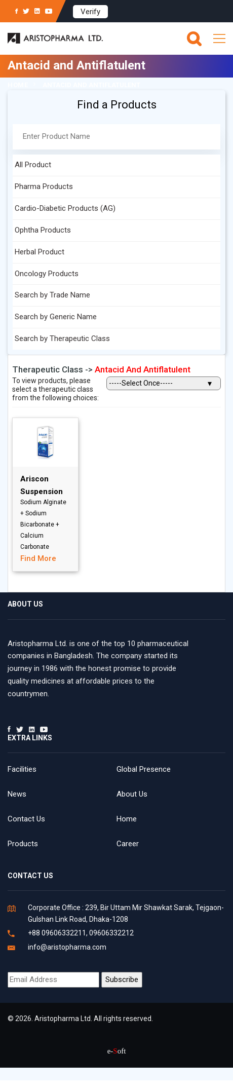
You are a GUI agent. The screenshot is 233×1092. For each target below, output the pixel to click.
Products (23, 843)
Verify (90, 12)
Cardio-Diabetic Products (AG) (65, 208)
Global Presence (143, 769)
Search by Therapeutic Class (62, 338)
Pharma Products (44, 186)
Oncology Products (47, 273)
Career (127, 843)
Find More (38, 558)
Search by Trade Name (52, 294)
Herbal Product (39, 251)
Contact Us (26, 818)
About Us (131, 794)
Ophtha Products (43, 230)
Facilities (22, 769)
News (17, 794)
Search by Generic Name (56, 316)
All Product (33, 164)
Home (18, 85)
